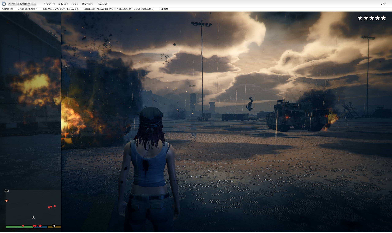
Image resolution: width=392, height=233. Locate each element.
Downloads (87, 4)
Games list (49, 4)
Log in (383, 4)
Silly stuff (63, 4)
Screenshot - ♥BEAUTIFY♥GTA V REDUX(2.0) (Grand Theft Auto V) (119, 9)
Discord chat (103, 4)
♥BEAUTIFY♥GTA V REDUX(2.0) (61, 9)
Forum (75, 4)
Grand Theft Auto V (28, 9)
